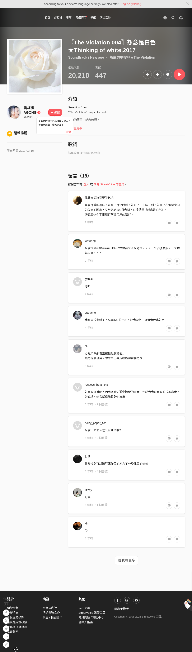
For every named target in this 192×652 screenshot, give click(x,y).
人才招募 (84, 607)
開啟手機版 (121, 608)
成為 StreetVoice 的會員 (109, 184)
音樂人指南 (85, 622)
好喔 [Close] (68, 131)
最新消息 (12, 612)
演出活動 (105, 17)
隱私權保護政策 (17, 622)
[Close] (187, 4)
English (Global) (131, 4)
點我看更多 (126, 560)
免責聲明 (12, 631)
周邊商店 (81, 17)
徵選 (93, 17)
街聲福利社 (50, 607)
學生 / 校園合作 (52, 617)
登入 (86, 184)
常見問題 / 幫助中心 (91, 617)
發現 (47, 17)
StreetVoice (23, 18)
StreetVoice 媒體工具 (91, 612)
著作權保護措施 (17, 627)
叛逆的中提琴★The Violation (132, 57)
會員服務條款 (15, 617)
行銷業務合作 (51, 612)
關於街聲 (12, 607)
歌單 (69, 17)
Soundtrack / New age (86, 57)
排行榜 (58, 17)
